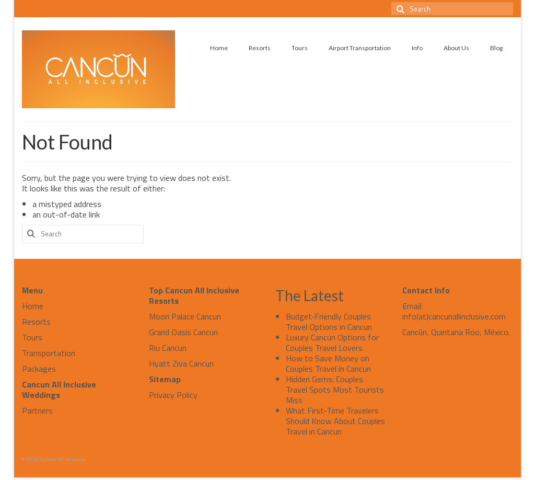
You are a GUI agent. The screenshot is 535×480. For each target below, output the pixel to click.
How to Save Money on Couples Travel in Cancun (328, 363)
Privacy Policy (173, 394)
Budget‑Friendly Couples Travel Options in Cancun (329, 321)
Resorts (36, 321)
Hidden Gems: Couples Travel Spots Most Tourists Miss (335, 389)
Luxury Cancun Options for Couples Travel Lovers (332, 342)
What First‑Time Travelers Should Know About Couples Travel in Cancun (335, 421)
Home (32, 306)
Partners (37, 410)
